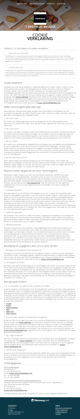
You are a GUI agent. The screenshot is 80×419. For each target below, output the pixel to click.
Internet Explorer (12, 308)
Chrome (9, 304)
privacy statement (22, 97)
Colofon (58, 414)
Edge (7, 310)
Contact (51, 4)
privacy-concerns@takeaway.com (48, 103)
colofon (61, 4)
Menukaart (22, 4)
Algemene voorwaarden (63, 408)
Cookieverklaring (61, 412)
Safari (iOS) (10, 312)
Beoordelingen (37, 4)
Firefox (8, 306)
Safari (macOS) (11, 313)
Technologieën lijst (33, 183)
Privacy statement (61, 410)
